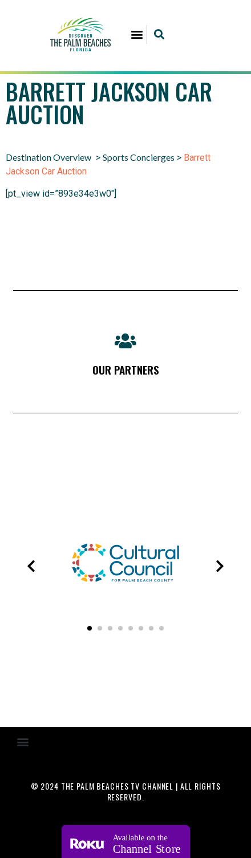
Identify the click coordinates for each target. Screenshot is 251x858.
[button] (137, 34)
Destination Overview (48, 157)
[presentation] (30, 566)
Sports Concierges (139, 157)
